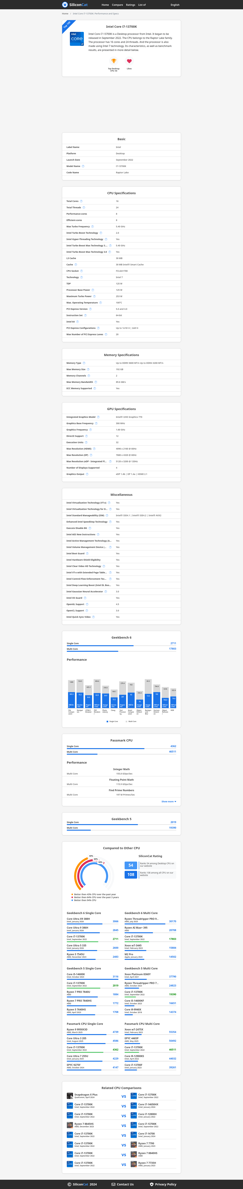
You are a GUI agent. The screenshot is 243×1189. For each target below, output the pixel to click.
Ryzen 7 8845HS (84, 1124)
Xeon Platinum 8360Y (138, 974)
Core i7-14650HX (148, 1104)
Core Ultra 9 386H (77, 927)
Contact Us (125, 1184)
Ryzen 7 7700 (146, 1143)
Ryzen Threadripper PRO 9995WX (145, 919)
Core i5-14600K (76, 974)
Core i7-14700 (146, 1133)
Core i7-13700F (133, 1065)
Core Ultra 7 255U (77, 1056)
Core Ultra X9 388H (78, 919)
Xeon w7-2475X (134, 1029)
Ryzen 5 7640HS (76, 1009)
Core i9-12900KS (134, 1056)
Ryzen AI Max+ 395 (136, 927)
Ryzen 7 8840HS (147, 1153)
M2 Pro (129, 954)
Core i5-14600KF (134, 1000)
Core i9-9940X (133, 1009)
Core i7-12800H (147, 1114)
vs (124, 1095)
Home (105, 4)
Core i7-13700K (76, 936)
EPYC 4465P (132, 1038)
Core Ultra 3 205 (76, 1038)
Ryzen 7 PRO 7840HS (79, 1000)
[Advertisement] (121, 104)
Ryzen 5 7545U (75, 954)
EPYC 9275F (73, 1065)
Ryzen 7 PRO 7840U (78, 992)
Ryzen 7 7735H (147, 1163)
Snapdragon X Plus (86, 1094)
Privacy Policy (165, 1184)
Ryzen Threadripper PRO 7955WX (145, 983)
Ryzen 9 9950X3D (77, 1029)
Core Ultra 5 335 (76, 945)
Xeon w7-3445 (133, 945)
